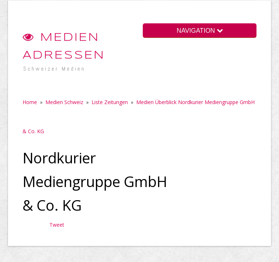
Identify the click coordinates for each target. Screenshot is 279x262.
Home (30, 102)
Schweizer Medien (54, 68)
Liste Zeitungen (110, 102)
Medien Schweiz (64, 102)
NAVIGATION (199, 30)
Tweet (56, 224)
